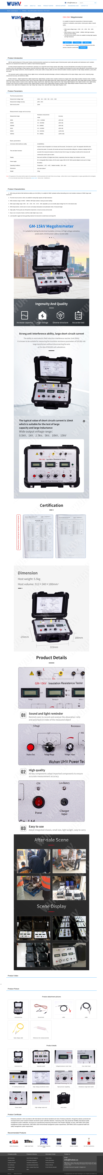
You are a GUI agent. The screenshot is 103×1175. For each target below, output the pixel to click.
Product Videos (48, 1158)
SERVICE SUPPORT (61, 5)
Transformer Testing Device (32, 1162)
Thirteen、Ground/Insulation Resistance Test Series (36, 10)
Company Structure (12, 1162)
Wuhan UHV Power (18, 1173)
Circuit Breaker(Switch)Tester (32, 1164)
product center (34, 178)
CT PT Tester (59, 1146)
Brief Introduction (11, 1158)
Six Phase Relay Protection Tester (44, 1147)
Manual (67, 42)
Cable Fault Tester (29, 1146)
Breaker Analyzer (74, 1146)
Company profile (12, 1154)
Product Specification (49, 1160)
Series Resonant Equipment (32, 1158)
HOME (26, 5)
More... (28, 1169)
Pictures (77, 42)
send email (83, 47)
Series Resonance (14, 1146)
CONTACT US (84, 5)
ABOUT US (32, 5)
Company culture (11, 1160)
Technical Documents (49, 1162)
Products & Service (32, 1154)
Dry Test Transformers (89, 1146)
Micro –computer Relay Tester (33, 1167)
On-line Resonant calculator (51, 1167)
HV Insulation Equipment (32, 1160)
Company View (11, 1169)
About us (9, 1173)
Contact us (67, 1154)
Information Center (50, 1154)
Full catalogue (12, 10)
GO (95, 2)
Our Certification (11, 1164)
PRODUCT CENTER (48, 5)
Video (87, 42)
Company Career (11, 1167)
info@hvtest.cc (72, 3)
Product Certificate (49, 1164)
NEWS (39, 5)
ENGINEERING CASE (73, 5)
